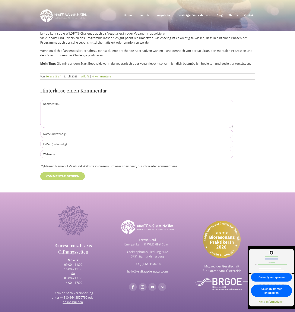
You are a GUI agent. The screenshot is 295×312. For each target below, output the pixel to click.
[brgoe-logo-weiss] (221, 279)
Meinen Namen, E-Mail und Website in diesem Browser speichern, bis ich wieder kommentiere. (111, 166)
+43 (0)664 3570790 (73, 297)
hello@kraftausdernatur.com (147, 271)
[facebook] (133, 287)
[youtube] (152, 287)
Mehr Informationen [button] (271, 301)
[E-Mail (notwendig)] (136, 144)
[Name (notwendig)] (136, 134)
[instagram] (143, 287)
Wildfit (85, 76)
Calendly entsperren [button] (272, 277)
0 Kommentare (101, 76)
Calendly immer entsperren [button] (271, 291)
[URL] (136, 154)
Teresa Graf (53, 76)
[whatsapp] (162, 287)
